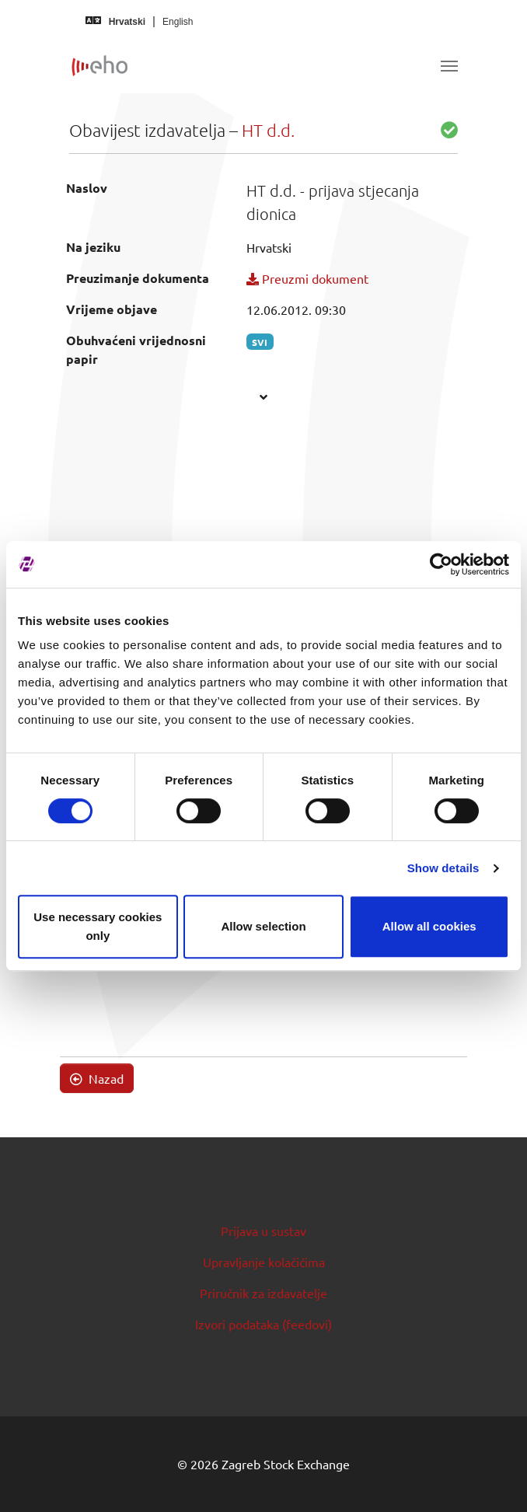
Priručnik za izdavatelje (263, 1293)
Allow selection (263, 926)
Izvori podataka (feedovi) (263, 1324)
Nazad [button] (97, 1078)
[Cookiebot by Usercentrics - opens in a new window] (441, 564)
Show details (443, 868)
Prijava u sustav (263, 1230)
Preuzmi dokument (307, 278)
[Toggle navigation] (449, 66)
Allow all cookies (429, 926)
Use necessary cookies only (97, 926)
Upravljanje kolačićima (264, 1261)
